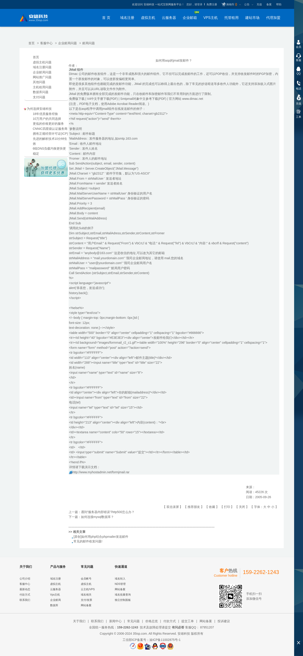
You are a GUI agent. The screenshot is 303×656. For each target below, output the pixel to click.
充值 (259, 4)
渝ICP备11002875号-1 (164, 640)
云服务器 (169, 18)
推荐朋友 (194, 507)
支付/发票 (86, 600)
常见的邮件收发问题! (87, 541)
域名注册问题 (42, 67)
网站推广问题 (42, 77)
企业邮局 (55, 600)
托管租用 (231, 18)
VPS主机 (210, 18)
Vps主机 (55, 594)
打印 (227, 507)
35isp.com (140, 633)
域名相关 (86, 594)
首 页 (106, 18)
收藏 (212, 507)
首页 (31, 43)
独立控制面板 (123, 600)
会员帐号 (86, 578)
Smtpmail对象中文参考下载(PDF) (143, 98)
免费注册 (211, 4)
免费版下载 (77, 98)
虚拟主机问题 (42, 62)
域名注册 (127, 18)
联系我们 (25, 600)
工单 (298, 116)
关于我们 (79, 621)
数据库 (54, 605)
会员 (298, 46)
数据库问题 (40, 92)
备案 (269, 4)
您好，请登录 (194, 4)
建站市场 (252, 18)
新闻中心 (115, 621)
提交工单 (187, 621)
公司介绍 (25, 578)
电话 (298, 88)
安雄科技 (184, 633)
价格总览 (151, 621)
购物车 (232, 4)
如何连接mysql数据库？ (97, 517)
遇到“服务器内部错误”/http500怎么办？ (108, 512)
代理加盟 (273, 18)
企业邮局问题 (67, 43)
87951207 (206, 627)
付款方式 (25, 594)
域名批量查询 (123, 594)
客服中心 (46, 43)
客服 (298, 60)
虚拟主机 (148, 18)
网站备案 (86, 605)
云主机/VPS (88, 589)
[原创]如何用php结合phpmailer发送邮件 (100, 536)
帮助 (278, 4)
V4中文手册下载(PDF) (102, 98)
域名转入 (120, 578)
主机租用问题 (42, 87)
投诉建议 (224, 621)
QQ (299, 73)
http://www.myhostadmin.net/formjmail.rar (101, 472)
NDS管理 (120, 584)
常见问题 (133, 621)
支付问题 (39, 97)
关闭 (242, 507)
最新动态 (25, 589)
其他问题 (39, 82)
